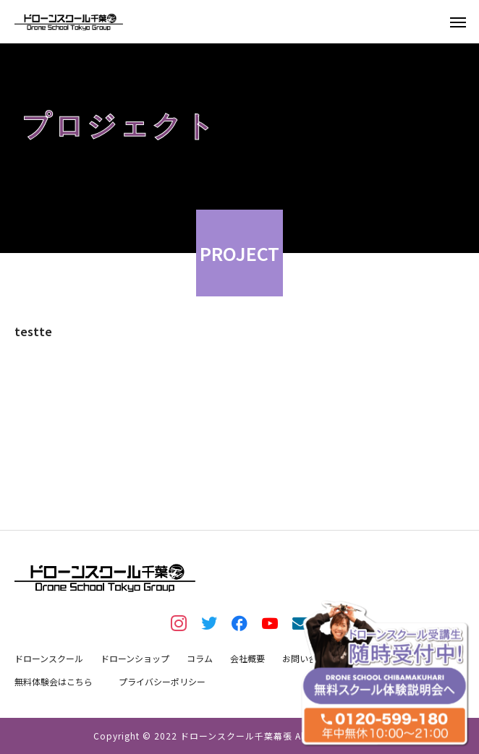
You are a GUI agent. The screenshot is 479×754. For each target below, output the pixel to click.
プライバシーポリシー (162, 681)
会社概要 (247, 658)
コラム (200, 658)
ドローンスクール (48, 658)
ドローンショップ (135, 658)
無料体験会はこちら (53, 681)
